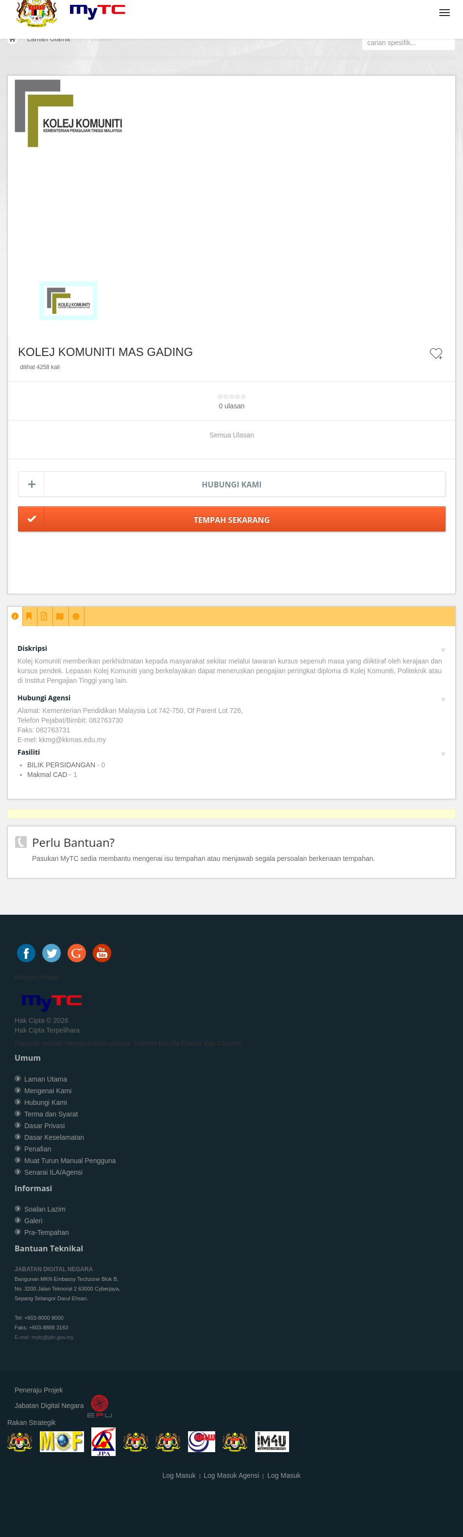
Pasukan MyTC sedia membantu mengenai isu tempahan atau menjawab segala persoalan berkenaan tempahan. (203, 858)
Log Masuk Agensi (231, 1475)
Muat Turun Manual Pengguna (70, 1161)
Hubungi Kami (231, 484)
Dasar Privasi (44, 1126)
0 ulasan (232, 406)
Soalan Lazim (45, 1209)
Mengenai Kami (47, 1091)
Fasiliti (231, 752)
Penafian (37, 1149)
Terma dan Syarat (51, 1114)
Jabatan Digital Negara (49, 1406)
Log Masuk (178, 1475)
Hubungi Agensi (231, 697)
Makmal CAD (47, 774)
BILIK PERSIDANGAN (61, 765)
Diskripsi (231, 648)
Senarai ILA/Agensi (53, 1172)
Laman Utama (48, 39)
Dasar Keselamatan (54, 1137)
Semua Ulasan (231, 435)
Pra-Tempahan (46, 1232)
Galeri (33, 1221)
